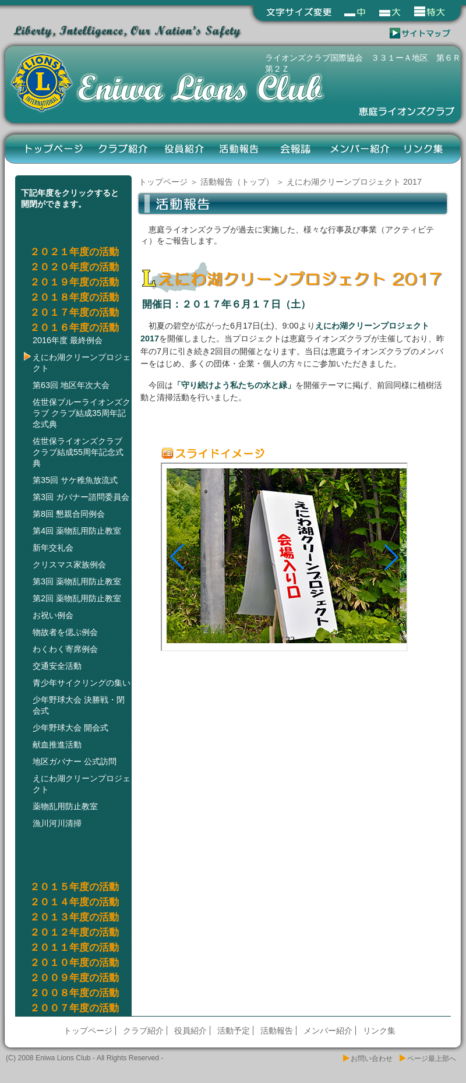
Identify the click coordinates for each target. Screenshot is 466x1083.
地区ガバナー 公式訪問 (74, 761)
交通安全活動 (57, 666)
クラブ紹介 (124, 148)
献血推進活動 (57, 744)
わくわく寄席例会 (65, 649)
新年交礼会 (53, 547)
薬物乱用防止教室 (65, 806)
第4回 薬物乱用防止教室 (77, 530)
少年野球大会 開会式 (70, 727)
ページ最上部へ (431, 1058)
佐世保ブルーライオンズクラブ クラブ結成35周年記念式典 (81, 413)
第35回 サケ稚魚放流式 (75, 480)
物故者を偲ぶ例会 (65, 632)
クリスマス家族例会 (69, 564)
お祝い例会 (53, 615)
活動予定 (233, 1030)
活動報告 (239, 148)
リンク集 (423, 148)
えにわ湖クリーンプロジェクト (81, 362)
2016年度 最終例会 (68, 340)
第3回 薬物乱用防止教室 (77, 581)
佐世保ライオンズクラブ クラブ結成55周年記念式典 (78, 452)
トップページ (54, 148)
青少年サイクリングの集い (81, 682)
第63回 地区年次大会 (71, 385)
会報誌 (295, 148)
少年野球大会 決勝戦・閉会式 (79, 705)
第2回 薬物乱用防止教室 (77, 598)
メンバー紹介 (359, 148)
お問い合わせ (372, 1058)
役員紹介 (184, 148)
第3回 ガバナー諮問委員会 (81, 497)
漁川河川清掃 (57, 823)
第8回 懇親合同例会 (69, 513)
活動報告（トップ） (237, 181)
